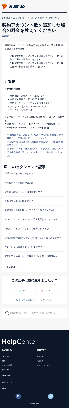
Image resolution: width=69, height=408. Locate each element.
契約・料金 (54, 18)
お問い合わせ (7, 382)
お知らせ (5, 370)
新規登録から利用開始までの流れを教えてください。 (31, 210)
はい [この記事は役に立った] (24, 290)
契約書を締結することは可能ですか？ (23, 192)
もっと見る (11, 267)
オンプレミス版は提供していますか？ (23, 247)
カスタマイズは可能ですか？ (19, 201)
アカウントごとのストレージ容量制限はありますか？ (31, 219)
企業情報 (40, 356)
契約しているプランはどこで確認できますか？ (28, 228)
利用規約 (40, 361)
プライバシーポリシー (45, 365)
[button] (64, 6)
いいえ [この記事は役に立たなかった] (47, 290)
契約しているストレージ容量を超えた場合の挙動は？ (31, 256)
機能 (3, 361)
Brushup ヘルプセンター (14, 18)
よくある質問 (37, 18)
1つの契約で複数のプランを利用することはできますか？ (33, 238)
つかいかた (6, 356)
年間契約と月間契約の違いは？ (20, 183)
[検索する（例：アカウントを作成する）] (34, 313)
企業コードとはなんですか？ (19, 173)
